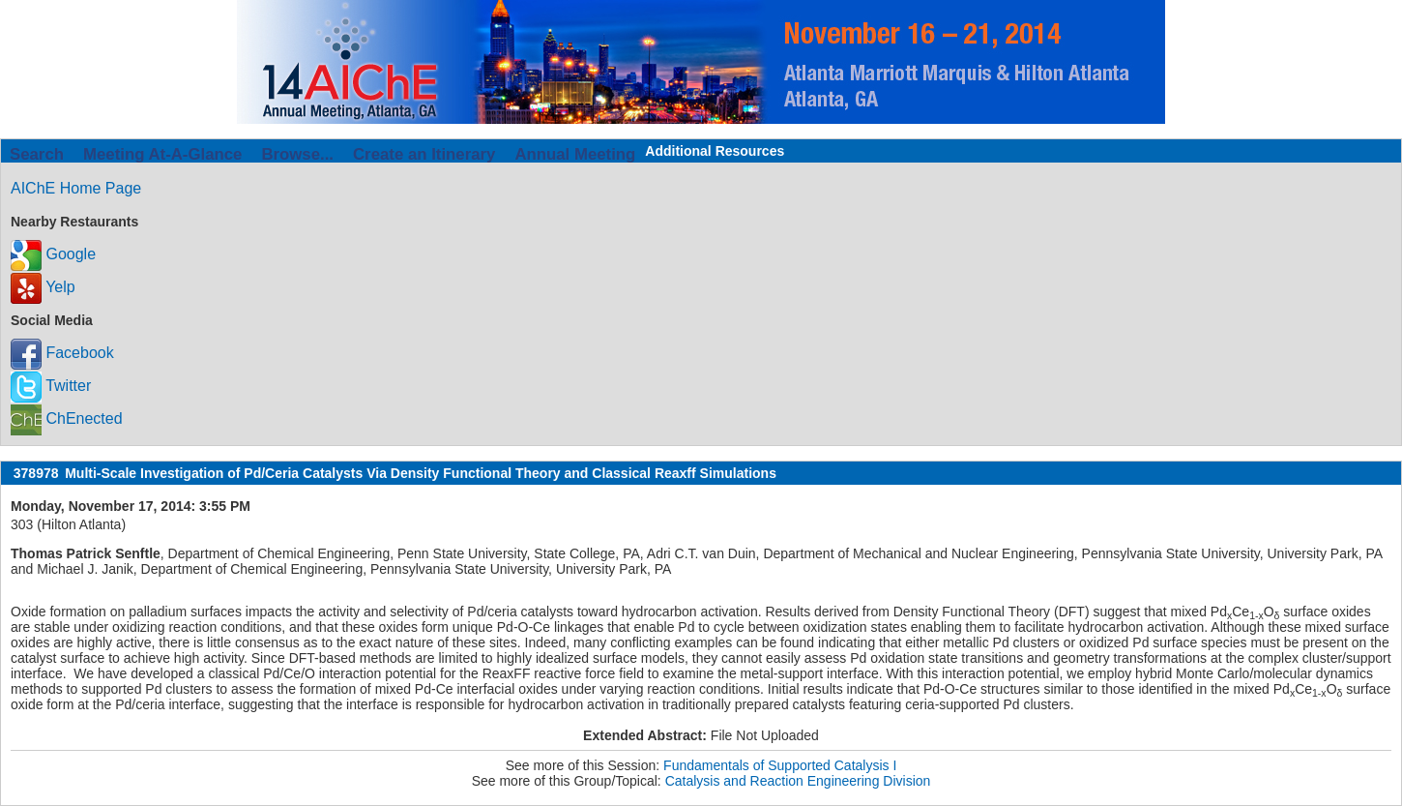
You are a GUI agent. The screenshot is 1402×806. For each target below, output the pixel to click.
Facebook (62, 352)
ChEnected (67, 418)
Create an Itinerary (424, 154)
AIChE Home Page (76, 188)
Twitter (51, 385)
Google (53, 254)
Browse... (297, 154)
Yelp (43, 287)
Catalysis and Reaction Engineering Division (798, 781)
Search (37, 154)
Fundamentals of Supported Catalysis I (779, 765)
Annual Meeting (574, 154)
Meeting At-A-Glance (162, 154)
